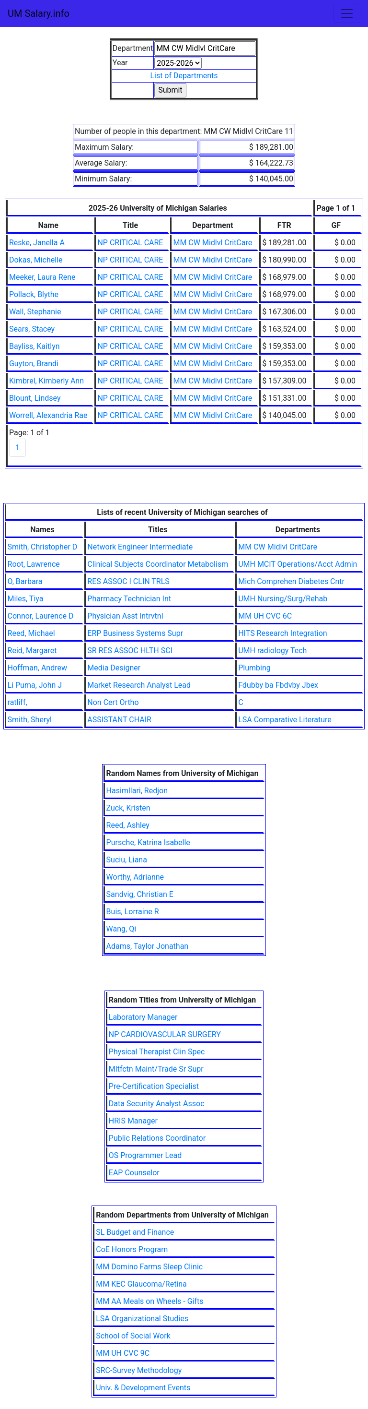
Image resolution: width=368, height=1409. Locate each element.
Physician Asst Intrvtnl (125, 616)
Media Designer (113, 667)
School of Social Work (133, 1335)
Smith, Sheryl (30, 719)
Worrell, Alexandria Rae (48, 415)
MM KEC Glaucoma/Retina (141, 1284)
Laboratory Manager (143, 1017)
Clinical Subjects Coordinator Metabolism (157, 564)
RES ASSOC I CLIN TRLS (128, 581)
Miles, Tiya (26, 598)
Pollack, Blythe (33, 294)
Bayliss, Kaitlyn (34, 346)
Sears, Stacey (32, 329)
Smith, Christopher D (43, 546)
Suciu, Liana (126, 859)
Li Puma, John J (35, 685)
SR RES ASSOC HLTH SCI (129, 650)
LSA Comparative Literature (285, 719)
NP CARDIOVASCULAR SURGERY (165, 1034)
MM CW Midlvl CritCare (212, 242)
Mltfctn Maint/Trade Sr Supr (156, 1069)
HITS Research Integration (282, 633)
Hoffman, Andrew (37, 667)
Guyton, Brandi (33, 363)
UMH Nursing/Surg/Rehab (282, 598)
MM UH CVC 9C (123, 1353)
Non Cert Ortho (112, 702)
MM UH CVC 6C (265, 616)
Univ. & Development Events (143, 1387)
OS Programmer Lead (145, 1155)
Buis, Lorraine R (132, 911)
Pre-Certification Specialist (154, 1086)
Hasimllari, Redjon (137, 790)
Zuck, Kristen (128, 807)
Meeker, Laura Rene (42, 277)
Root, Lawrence (34, 564)
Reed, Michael (31, 633)
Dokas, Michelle (36, 259)
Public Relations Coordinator (157, 1138)
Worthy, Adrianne (135, 877)
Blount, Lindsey (35, 398)
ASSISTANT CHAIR (119, 719)
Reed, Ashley (128, 825)
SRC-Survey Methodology (139, 1370)
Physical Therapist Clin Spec (157, 1051)
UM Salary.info (38, 13)
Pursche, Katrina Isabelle (148, 842)
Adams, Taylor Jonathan (147, 946)
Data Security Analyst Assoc (157, 1103)
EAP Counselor (134, 1172)
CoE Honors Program (132, 1249)
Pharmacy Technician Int (129, 598)
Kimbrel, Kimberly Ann (46, 380)
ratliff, (17, 702)
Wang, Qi (121, 928)
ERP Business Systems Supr (135, 633)
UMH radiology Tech (272, 650)
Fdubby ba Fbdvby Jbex (278, 685)
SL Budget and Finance (135, 1232)
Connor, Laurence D (41, 616)
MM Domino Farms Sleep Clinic (149, 1266)
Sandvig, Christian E (139, 894)
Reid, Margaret (32, 650)
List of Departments (184, 75)
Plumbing (254, 667)
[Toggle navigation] (347, 13)
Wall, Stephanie (35, 311)
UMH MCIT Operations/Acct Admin (297, 564)
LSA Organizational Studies (142, 1318)
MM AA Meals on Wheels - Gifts (149, 1301)
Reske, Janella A (37, 242)
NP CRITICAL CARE (130, 242)
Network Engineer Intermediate (140, 546)
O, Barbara (25, 581)
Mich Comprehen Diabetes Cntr (291, 581)
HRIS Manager (133, 1120)
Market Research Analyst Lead (139, 685)
